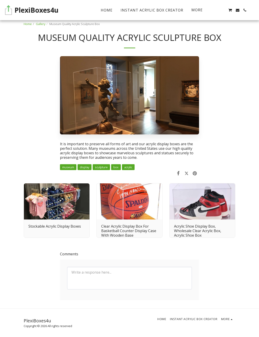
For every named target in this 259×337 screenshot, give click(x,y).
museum (68, 167)
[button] (222, 10)
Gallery (40, 24)
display (84, 167)
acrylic (128, 167)
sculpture (101, 167)
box (116, 167)
